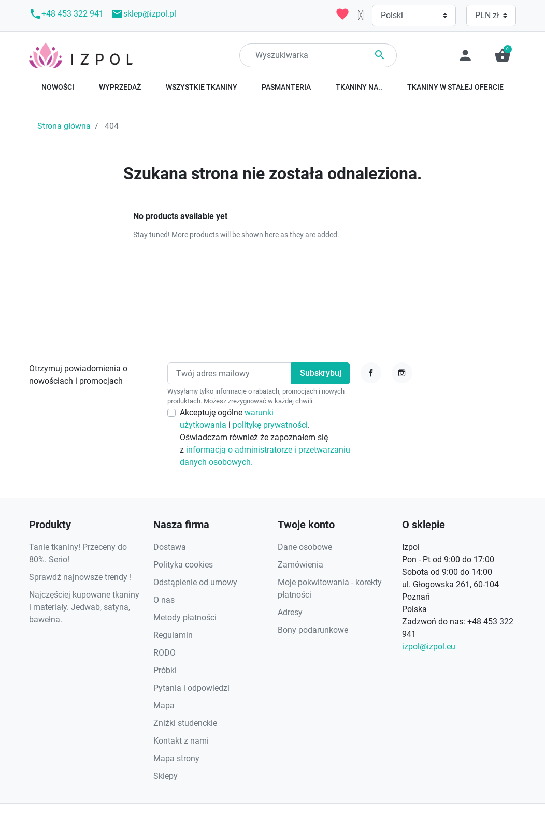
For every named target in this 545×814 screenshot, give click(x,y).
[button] (502, 55)
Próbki (165, 670)
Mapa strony (176, 758)
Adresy (290, 612)
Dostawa (169, 547)
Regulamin (173, 635)
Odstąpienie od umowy (195, 582)
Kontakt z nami (181, 741)
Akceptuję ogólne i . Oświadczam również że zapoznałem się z (265, 437)
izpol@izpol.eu (428, 646)
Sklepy (165, 776)
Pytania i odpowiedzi (191, 688)
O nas (164, 600)
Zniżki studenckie (185, 723)
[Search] (318, 55)
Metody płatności (185, 617)
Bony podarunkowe (313, 630)
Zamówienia (300, 565)
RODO (164, 653)
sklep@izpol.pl (143, 14)
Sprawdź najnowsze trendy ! (80, 577)
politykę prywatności (270, 425)
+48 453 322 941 (66, 14)
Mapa (164, 705)
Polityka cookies (183, 565)
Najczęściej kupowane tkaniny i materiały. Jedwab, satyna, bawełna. (84, 607)
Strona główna (64, 126)
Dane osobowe (305, 547)
